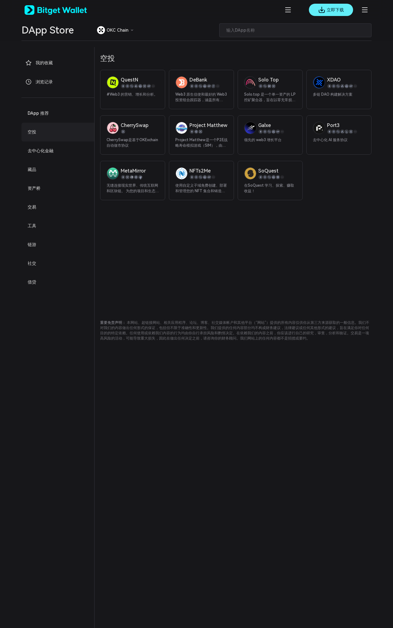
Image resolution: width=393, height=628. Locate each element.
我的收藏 (39, 62)
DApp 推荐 (38, 113)
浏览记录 (39, 81)
